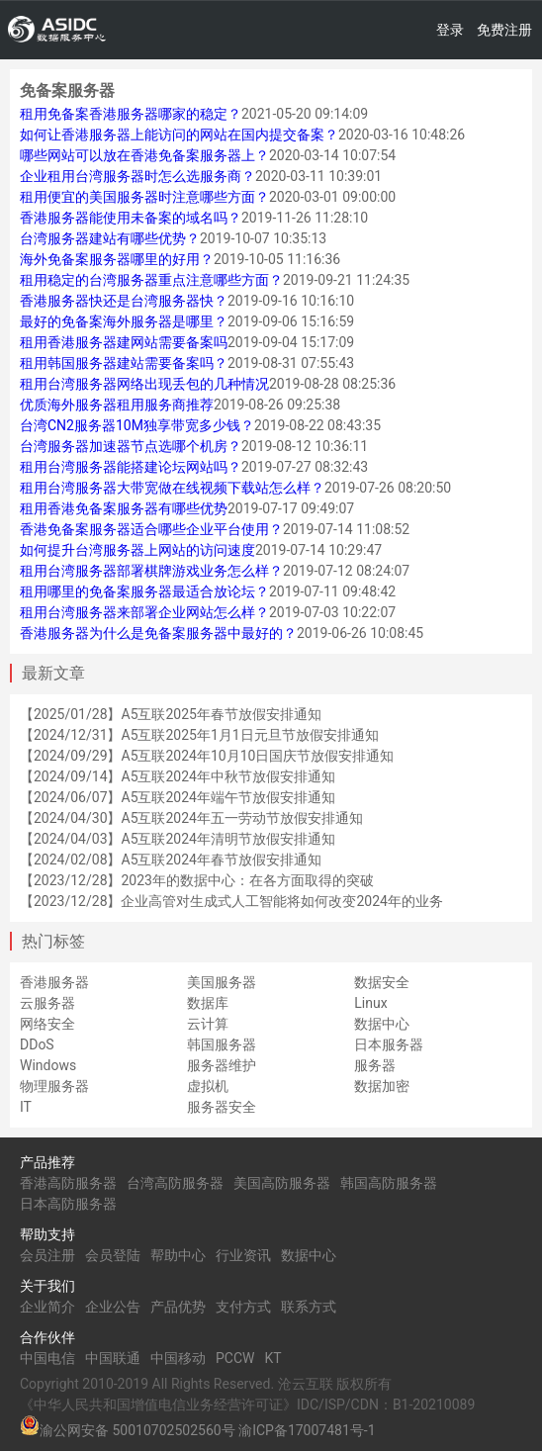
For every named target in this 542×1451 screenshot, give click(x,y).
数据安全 (381, 982)
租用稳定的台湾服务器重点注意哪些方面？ (151, 280)
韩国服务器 (221, 1044)
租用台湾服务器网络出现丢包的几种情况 (144, 384)
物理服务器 (54, 1086)
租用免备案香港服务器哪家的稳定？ (130, 114)
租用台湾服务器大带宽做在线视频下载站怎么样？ (172, 488)
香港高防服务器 (68, 1183)
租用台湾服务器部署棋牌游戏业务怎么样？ (151, 571)
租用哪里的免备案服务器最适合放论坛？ (144, 591)
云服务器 (47, 1003)
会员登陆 (112, 1255)
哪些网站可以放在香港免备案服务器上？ (144, 155)
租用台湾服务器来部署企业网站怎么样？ (144, 612)
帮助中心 (178, 1255)
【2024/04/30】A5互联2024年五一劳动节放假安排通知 (191, 818)
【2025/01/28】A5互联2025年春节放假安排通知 (170, 714)
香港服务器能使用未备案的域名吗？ (130, 218)
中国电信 (47, 1358)
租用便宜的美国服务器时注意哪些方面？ (144, 197)
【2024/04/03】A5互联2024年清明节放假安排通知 (177, 839)
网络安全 (47, 1024)
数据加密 (381, 1086)
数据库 (207, 1003)
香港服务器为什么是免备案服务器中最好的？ (158, 633)
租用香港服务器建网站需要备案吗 (123, 342)
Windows (48, 1065)
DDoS (37, 1044)
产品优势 (178, 1307)
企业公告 (112, 1307)
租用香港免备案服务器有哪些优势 (123, 508)
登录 (450, 30)
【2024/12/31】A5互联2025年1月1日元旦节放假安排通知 (199, 735)
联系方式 (308, 1307)
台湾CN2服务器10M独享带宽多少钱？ (137, 425)
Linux (370, 1003)
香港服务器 (54, 982)
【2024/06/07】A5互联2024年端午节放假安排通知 (177, 797)
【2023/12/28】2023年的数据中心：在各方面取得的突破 (197, 880)
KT (272, 1358)
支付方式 (243, 1307)
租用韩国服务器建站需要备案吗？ (123, 363)
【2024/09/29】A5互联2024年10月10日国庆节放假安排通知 (207, 756)
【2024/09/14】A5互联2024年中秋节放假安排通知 (177, 776)
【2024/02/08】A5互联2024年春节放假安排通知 (170, 859)
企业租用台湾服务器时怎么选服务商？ (137, 176)
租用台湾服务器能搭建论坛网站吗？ (130, 467)
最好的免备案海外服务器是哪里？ (123, 321)
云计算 (207, 1024)
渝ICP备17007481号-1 (306, 1430)
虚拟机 (207, 1086)
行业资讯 (243, 1255)
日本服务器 (388, 1044)
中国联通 (112, 1358)
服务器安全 (221, 1107)
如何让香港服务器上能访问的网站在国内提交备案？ (179, 134)
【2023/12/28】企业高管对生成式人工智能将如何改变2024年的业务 (231, 901)
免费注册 (504, 30)
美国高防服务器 (281, 1183)
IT (26, 1107)
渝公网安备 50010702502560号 (137, 1430)
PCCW (235, 1358)
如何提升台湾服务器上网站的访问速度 (137, 550)
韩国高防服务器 (388, 1183)
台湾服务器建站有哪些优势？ (110, 238)
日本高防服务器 (68, 1204)
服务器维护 (221, 1065)
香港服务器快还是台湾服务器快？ (123, 301)
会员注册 (47, 1255)
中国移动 (178, 1358)
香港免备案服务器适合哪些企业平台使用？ (151, 529)
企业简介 (47, 1307)
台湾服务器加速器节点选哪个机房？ (130, 446)
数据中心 (381, 1024)
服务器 (375, 1065)
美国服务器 (221, 982)
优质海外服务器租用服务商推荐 (117, 404)
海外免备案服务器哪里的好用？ (117, 259)
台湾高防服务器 (175, 1183)
